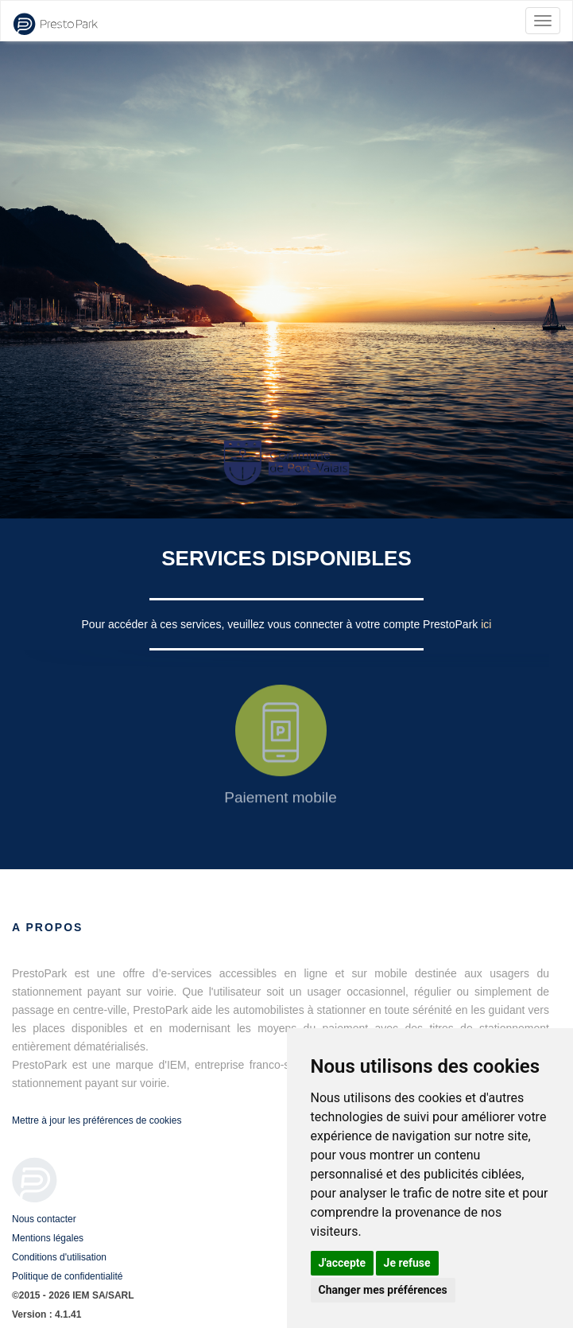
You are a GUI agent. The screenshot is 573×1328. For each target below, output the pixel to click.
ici (486, 624)
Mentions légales (47, 1238)
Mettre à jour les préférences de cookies (96, 1120)
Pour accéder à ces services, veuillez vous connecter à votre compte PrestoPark (282, 624)
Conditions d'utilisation (59, 1257)
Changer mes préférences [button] (383, 1289)
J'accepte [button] (342, 1262)
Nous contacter (44, 1219)
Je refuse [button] (407, 1262)
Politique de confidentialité (67, 1276)
